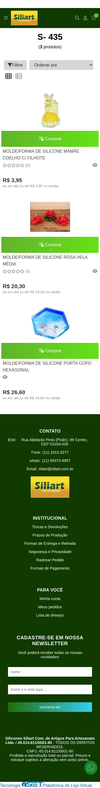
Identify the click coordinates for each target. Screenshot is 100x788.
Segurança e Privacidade (50, 552)
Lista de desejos (50, 615)
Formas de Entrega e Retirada (50, 543)
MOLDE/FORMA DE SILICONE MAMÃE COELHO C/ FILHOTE (41, 154)
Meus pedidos (50, 607)
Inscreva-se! (49, 707)
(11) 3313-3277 (55, 452)
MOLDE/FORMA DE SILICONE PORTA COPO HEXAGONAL (47, 366)
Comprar (50, 138)
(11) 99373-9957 (56, 460)
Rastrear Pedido (50, 560)
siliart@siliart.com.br (56, 469)
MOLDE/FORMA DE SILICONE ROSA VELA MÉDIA (45, 260)
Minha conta (49, 599)
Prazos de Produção (50, 535)
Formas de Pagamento (49, 568)
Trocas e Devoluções (50, 527)
